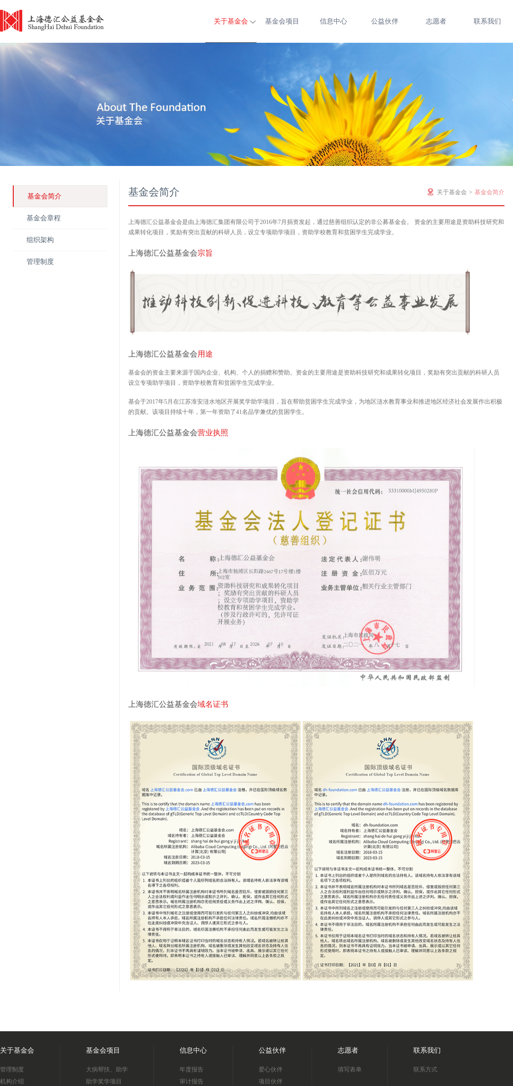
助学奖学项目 (104, 1081)
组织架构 (40, 239)
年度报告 (191, 1069)
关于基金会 (231, 21)
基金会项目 (282, 21)
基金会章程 (44, 218)
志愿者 (436, 21)
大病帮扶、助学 (107, 1069)
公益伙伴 (384, 21)
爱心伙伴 (271, 1069)
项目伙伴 (271, 1081)
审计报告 (191, 1081)
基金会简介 (44, 196)
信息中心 (333, 21)
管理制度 (40, 261)
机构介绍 (12, 1081)
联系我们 (487, 21)
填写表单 (350, 1069)
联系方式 (425, 1069)
